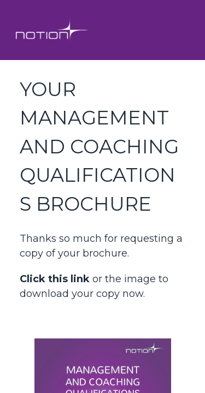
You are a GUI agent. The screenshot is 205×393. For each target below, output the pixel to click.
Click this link (55, 279)
